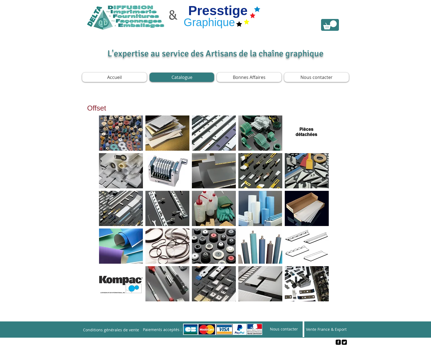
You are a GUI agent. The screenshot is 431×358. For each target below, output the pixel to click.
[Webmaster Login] (215, 351)
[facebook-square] (338, 342)
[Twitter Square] (344, 342)
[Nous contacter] (284, 329)
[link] (330, 24)
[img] (214, 170)
